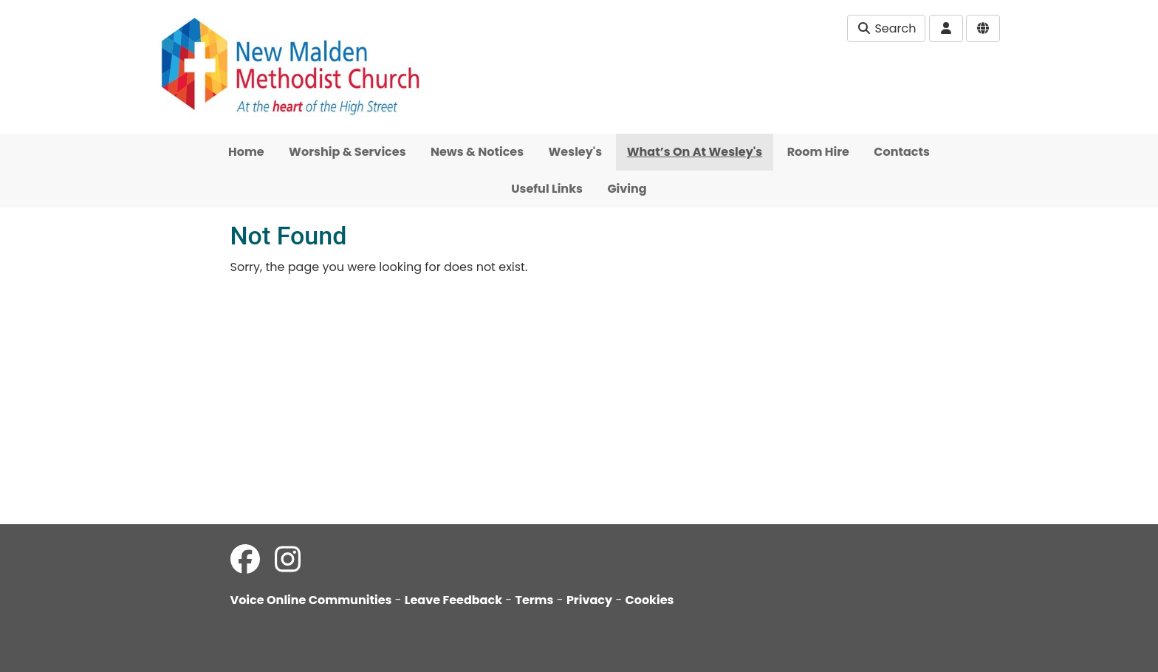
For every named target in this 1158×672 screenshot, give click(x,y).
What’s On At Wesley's (695, 151)
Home (246, 151)
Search (886, 28)
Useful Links (547, 188)
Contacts (902, 151)
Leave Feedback (453, 600)
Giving (626, 188)
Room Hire (818, 151)
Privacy (589, 600)
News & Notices (477, 151)
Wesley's (576, 151)
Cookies (650, 600)
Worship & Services (347, 151)
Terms (534, 600)
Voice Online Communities (311, 600)
